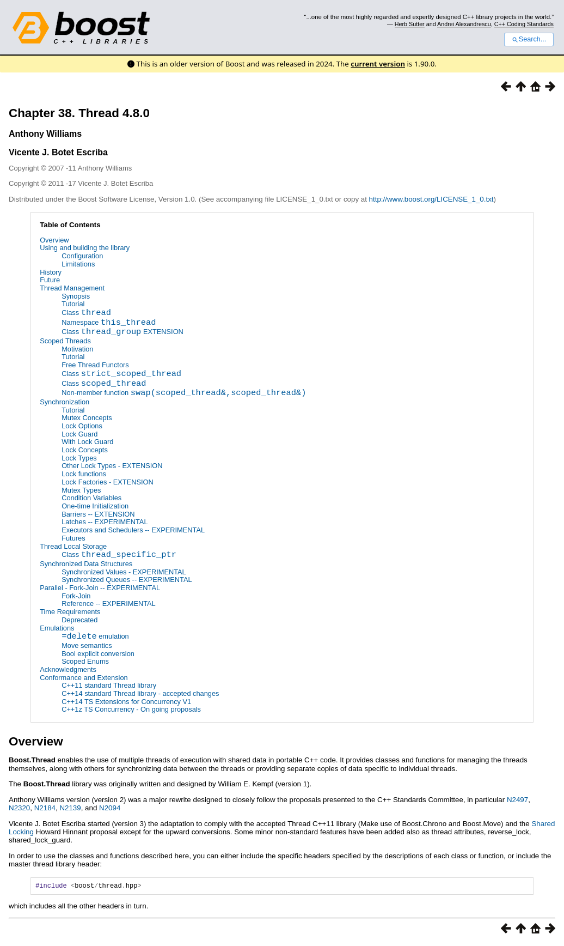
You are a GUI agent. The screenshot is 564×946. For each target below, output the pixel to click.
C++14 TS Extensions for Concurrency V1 (126, 702)
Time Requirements (70, 612)
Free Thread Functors (95, 365)
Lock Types (79, 458)
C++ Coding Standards (524, 24)
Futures (73, 538)
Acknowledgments (68, 669)
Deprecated (79, 620)
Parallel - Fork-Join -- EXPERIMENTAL (100, 588)
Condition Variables (91, 498)
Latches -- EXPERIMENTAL (105, 522)
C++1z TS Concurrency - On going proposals (131, 710)
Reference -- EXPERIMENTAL (109, 604)
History (51, 272)
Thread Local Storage (73, 546)
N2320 (19, 808)
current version (378, 64)
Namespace (109, 323)
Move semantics (87, 645)
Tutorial (73, 304)
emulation (95, 638)
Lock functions (84, 474)
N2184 (45, 808)
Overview (54, 240)
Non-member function (184, 394)
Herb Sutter (410, 24)
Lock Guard (79, 434)
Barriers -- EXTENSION (98, 514)
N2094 (109, 808)
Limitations (78, 264)
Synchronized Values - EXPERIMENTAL (124, 572)
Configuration (82, 256)
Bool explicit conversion (98, 654)
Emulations (57, 628)
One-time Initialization (95, 506)
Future (50, 280)
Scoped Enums (85, 662)
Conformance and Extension (83, 678)
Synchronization (64, 402)
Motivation (77, 349)
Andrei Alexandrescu (464, 24)
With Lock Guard (87, 442)
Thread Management (72, 288)
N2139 (70, 808)
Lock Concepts (85, 450)
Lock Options (82, 426)
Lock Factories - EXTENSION (108, 482)
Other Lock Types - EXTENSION (112, 466)
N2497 (517, 800)
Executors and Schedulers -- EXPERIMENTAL (133, 530)
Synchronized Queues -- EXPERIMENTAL (127, 580)
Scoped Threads (65, 341)
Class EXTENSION (122, 333)
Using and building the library (85, 248)
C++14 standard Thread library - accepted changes (140, 693)
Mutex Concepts (87, 418)
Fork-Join (76, 596)
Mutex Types (81, 490)
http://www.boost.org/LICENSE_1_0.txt (431, 199)
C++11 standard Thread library (109, 686)
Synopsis (76, 296)
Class (86, 314)
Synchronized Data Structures (86, 564)
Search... (529, 39)
